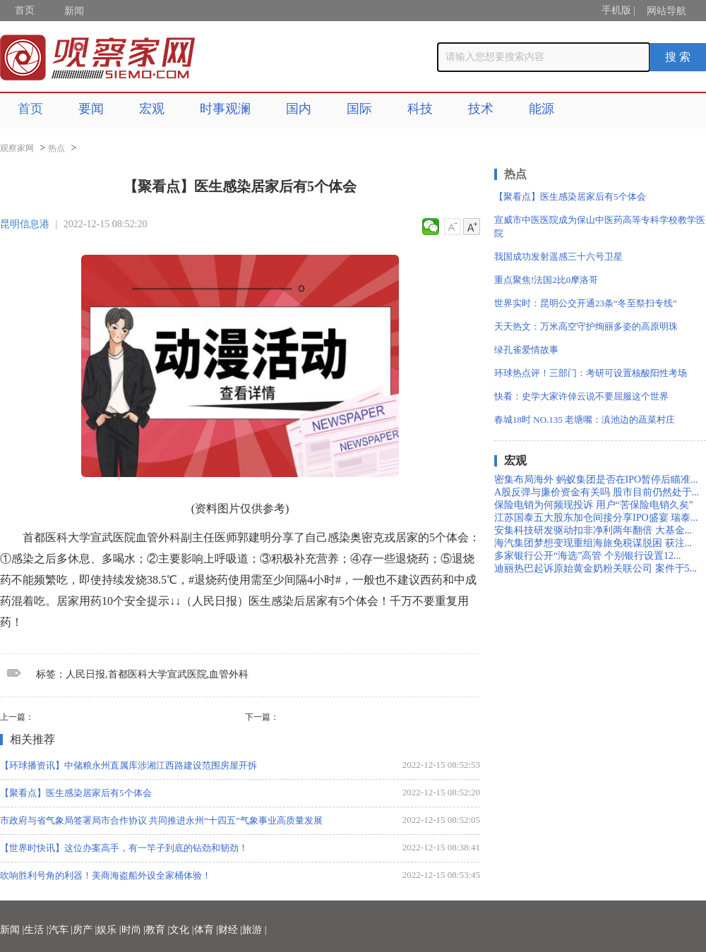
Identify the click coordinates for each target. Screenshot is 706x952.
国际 (359, 109)
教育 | (157, 929)
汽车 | (61, 929)
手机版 (616, 10)
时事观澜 (225, 109)
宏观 (151, 109)
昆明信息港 (24, 224)
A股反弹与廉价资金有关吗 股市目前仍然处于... (596, 492)
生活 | (36, 929)
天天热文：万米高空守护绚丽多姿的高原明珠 (586, 326)
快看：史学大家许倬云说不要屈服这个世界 (581, 396)
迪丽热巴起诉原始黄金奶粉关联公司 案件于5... (595, 568)
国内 (298, 109)
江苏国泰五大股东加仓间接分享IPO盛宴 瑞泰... (596, 517)
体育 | (206, 929)
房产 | (85, 929)
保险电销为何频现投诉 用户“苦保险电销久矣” (593, 505)
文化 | (181, 929)
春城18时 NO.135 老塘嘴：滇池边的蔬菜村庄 (584, 419)
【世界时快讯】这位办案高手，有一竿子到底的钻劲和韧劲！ (124, 848)
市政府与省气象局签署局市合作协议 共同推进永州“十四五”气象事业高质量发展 (161, 820)
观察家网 (17, 148)
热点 (56, 148)
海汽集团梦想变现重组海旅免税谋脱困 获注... (593, 543)
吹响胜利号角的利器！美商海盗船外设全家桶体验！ (105, 875)
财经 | (230, 929)
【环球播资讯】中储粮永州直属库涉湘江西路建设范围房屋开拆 (128, 765)
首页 (25, 10)
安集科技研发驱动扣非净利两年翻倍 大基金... (593, 530)
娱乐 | (109, 929)
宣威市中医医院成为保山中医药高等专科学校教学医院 (599, 227)
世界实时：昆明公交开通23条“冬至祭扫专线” (585, 303)
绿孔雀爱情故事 (526, 349)
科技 (420, 109)
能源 (541, 109)
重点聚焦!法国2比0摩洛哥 (546, 280)
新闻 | (12, 929)
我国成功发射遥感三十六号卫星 (558, 256)
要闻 (91, 109)
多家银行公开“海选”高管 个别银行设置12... (587, 555)
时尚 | (133, 929)
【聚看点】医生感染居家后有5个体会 (76, 793)
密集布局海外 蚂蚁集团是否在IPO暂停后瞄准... (596, 479)
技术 (480, 109)
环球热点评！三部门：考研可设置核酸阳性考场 (590, 373)
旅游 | (254, 929)
